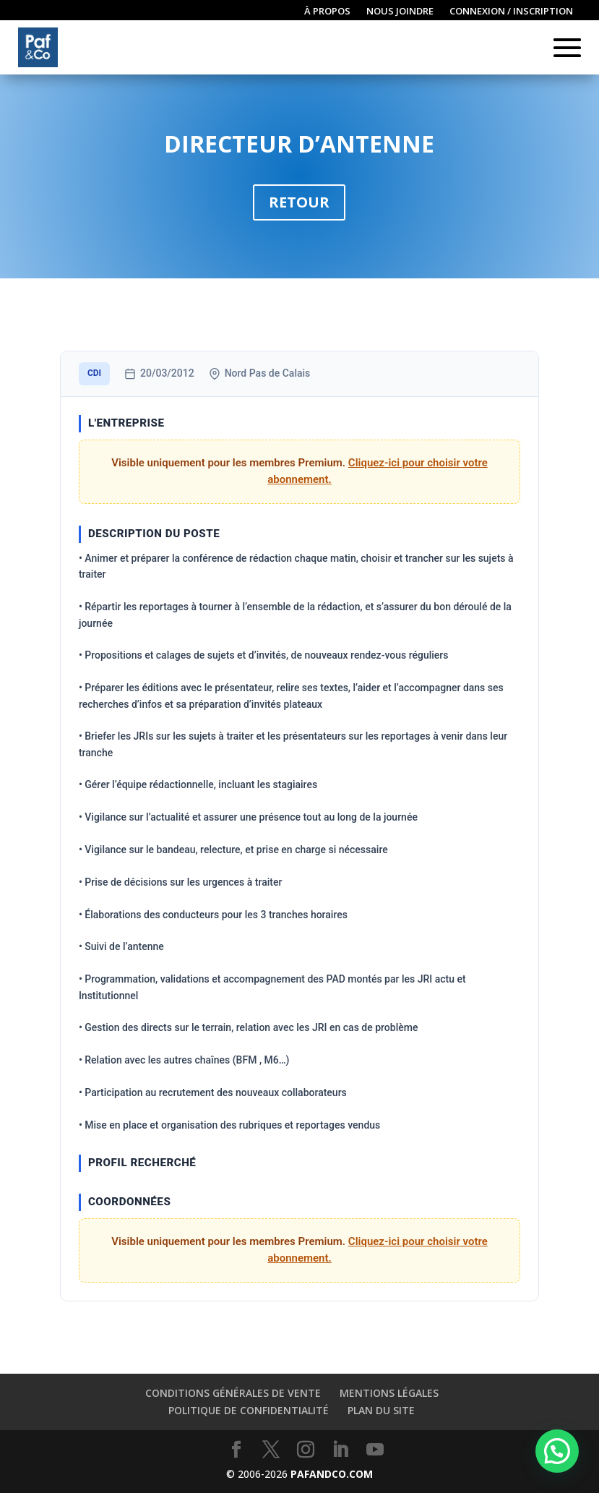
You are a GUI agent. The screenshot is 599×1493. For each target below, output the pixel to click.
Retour (299, 202)
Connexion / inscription (511, 11)
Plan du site (381, 1410)
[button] (557, 1451)
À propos (327, 11)
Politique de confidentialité (248, 1410)
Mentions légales (389, 1393)
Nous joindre (400, 11)
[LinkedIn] (340, 1450)
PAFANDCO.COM (331, 1474)
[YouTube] (375, 1450)
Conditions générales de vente (233, 1393)
